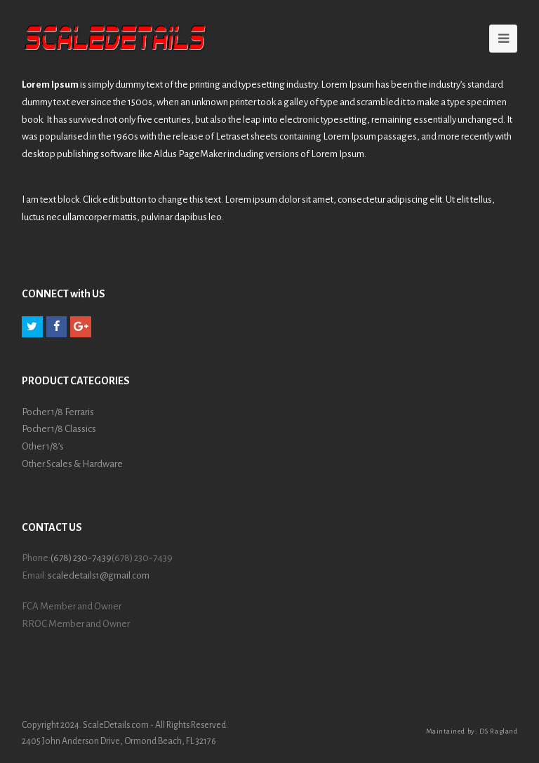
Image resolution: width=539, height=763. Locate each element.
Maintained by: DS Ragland (472, 731)
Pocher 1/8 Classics (59, 429)
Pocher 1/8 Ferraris (58, 412)
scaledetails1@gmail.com (98, 575)
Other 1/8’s (43, 446)
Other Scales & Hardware (72, 464)
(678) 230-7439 (81, 558)
